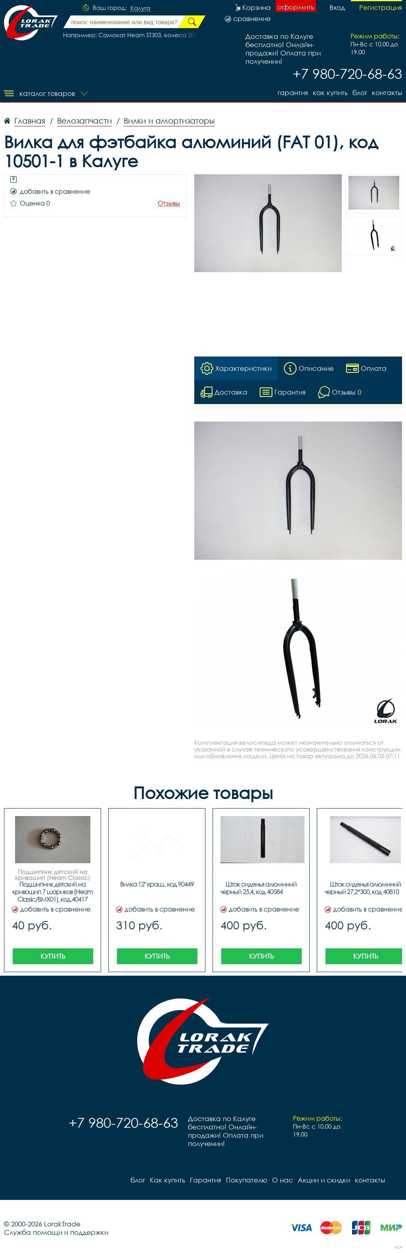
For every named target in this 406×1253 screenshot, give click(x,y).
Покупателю (246, 1180)
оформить (296, 7)
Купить (52, 956)
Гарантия (293, 92)
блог (359, 92)
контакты (387, 92)
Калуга (140, 8)
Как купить (330, 92)
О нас (282, 1180)
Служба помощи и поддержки (56, 1232)
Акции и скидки (324, 1180)
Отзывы (169, 203)
